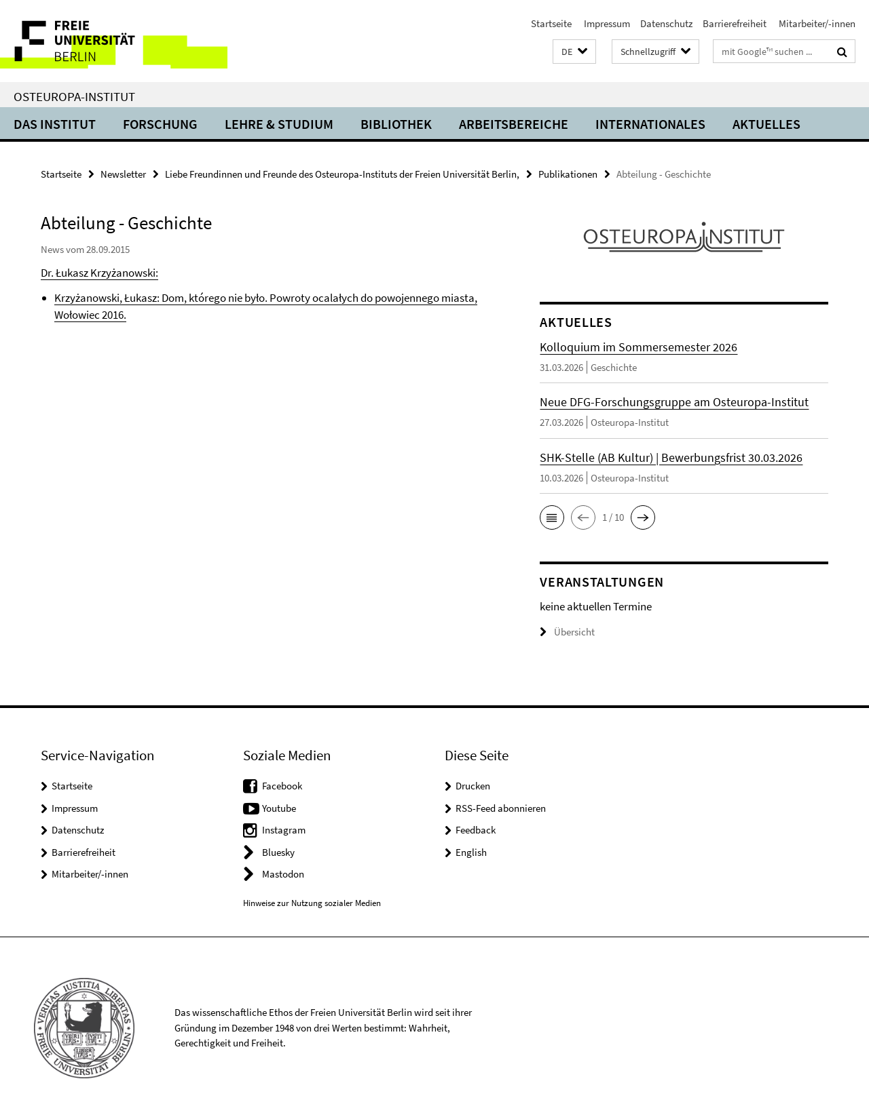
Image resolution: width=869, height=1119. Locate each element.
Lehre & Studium (279, 123)
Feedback (476, 829)
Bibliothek (396, 123)
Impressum (606, 23)
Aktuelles (766, 123)
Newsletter (123, 174)
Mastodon (283, 873)
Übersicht (567, 631)
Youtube (279, 808)
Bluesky (278, 852)
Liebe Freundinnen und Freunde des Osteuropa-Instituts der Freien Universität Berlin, (342, 174)
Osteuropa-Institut (74, 96)
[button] (574, 51)
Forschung (160, 123)
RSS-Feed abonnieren (501, 808)
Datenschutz (666, 23)
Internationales (650, 123)
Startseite (551, 23)
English (471, 852)
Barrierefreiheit (734, 23)
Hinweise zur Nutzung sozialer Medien (312, 903)
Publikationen (567, 174)
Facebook (282, 785)
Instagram (284, 829)
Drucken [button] (473, 785)
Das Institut (55, 123)
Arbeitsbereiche (513, 123)
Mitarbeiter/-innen (816, 23)
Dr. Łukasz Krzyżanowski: (99, 272)
